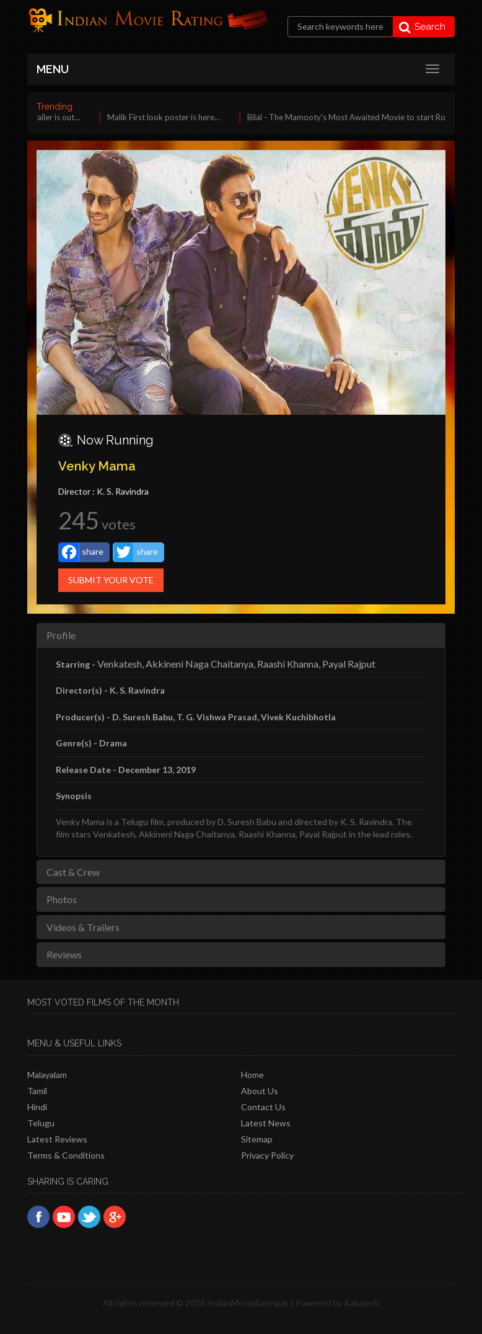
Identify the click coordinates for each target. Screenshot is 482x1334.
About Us (259, 1090)
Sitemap (257, 1139)
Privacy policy (267, 1155)
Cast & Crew (73, 872)
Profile (61, 635)
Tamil (37, 1090)
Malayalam (47, 1074)
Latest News (266, 1123)
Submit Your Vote (111, 580)
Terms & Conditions (66, 1155)
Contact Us (263, 1107)
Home (252, 1074)
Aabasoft (362, 1302)
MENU (53, 69)
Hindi (37, 1107)
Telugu (41, 1123)
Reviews (64, 954)
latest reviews (57, 1139)
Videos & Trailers (83, 927)
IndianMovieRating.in (248, 1302)
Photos (61, 899)
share (81, 552)
